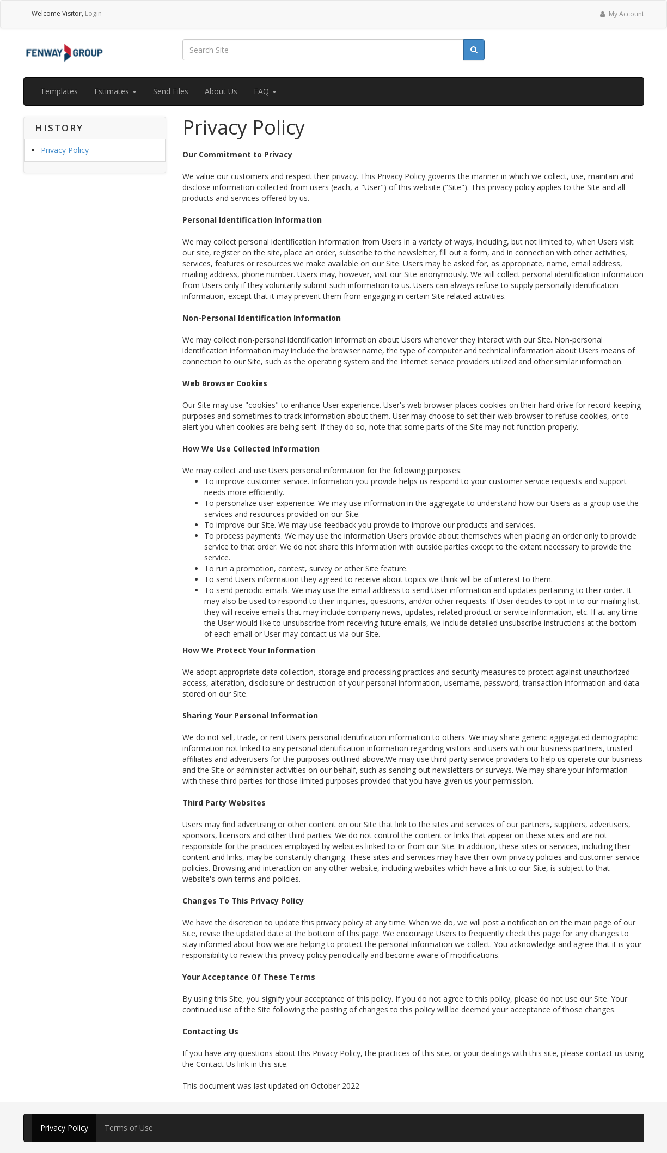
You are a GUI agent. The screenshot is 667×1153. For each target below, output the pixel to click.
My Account (621, 14)
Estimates (115, 91)
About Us (221, 91)
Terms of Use (129, 1128)
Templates (59, 91)
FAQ (265, 91)
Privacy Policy (65, 150)
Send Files (170, 91)
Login (93, 13)
